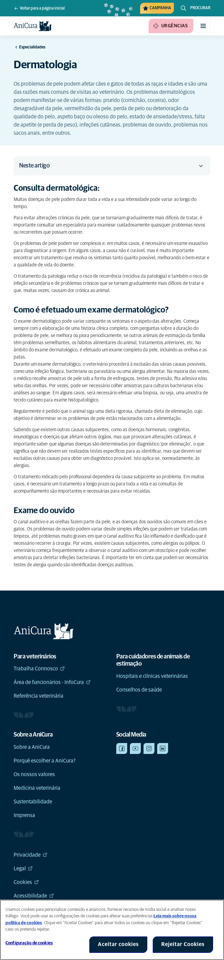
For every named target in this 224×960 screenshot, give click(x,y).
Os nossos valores (34, 774)
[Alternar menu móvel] (203, 26)
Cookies (26, 882)
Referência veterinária (38, 696)
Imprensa (24, 815)
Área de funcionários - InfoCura (52, 682)
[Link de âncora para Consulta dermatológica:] (64, 188)
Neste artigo (112, 166)
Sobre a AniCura (32, 747)
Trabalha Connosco (39, 668)
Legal (23, 868)
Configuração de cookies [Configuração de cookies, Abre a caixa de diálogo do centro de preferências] (29, 943)
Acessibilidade (34, 896)
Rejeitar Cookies (183, 944)
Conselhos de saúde (139, 690)
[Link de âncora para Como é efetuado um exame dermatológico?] (97, 310)
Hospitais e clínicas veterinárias (152, 676)
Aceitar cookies (118, 944)
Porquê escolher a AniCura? (45, 760)
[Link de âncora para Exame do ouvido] (50, 511)
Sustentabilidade (33, 801)
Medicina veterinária (37, 788)
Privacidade (30, 855)
